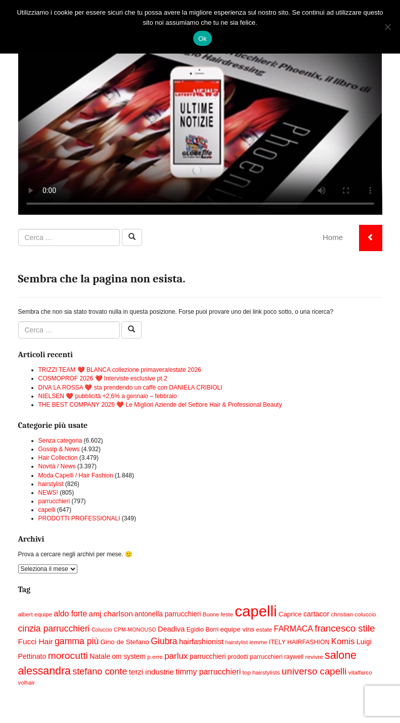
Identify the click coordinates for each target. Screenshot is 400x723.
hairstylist (51, 484)
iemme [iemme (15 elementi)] (258, 642)
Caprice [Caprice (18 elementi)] (290, 614)
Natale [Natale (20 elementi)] (100, 656)
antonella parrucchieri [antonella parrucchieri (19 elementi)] (168, 614)
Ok (202, 38)
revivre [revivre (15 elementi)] (314, 656)
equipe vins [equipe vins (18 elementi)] (237, 629)
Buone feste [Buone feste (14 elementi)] (218, 614)
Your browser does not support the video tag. (200, 112)
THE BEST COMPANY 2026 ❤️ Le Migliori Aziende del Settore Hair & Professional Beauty (160, 404)
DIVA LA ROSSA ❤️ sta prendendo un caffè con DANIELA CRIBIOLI (130, 387)
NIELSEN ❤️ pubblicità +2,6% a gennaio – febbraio (107, 396)
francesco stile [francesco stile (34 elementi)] (345, 628)
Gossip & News (59, 449)
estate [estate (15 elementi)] (264, 629)
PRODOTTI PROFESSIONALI (79, 518)
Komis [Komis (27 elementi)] (343, 641)
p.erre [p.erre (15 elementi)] (155, 656)
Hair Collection (58, 457)
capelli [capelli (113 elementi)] (256, 611)
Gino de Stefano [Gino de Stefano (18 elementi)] (125, 642)
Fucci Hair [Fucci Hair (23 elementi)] (35, 641)
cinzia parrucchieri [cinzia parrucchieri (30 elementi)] (54, 628)
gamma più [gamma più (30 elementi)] (77, 641)
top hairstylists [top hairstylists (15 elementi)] (261, 672)
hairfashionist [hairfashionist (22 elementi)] (201, 641)
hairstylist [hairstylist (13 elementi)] (236, 642)
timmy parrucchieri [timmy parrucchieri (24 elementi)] (208, 671)
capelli (47, 509)
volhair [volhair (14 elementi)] (26, 683)
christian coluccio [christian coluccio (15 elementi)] (353, 614)
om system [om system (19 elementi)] (128, 656)
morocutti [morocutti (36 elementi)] (68, 655)
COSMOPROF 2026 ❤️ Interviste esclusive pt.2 (102, 378)
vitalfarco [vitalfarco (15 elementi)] (360, 672)
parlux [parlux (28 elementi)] (176, 656)
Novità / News (57, 466)
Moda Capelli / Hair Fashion (75, 475)
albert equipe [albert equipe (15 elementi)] (35, 614)
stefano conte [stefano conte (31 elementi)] (99, 671)
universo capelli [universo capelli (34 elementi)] (314, 671)
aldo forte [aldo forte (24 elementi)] (70, 613)
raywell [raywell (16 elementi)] (293, 656)
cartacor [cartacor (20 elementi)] (316, 614)
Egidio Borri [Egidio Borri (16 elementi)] (203, 629)
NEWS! (48, 492)
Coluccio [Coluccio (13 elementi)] (102, 629)
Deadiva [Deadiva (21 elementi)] (171, 629)
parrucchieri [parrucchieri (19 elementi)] (208, 656)
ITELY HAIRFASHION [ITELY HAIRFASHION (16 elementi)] (299, 642)
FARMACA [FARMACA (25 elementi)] (293, 628)
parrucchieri (54, 501)
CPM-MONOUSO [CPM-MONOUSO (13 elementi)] (135, 629)
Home (333, 237)
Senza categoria (60, 440)
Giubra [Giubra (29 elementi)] (164, 641)
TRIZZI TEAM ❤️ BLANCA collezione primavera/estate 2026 (119, 369)
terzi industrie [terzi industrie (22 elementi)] (151, 671)
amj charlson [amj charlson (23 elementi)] (111, 613)
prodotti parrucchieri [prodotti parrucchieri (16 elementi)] (255, 656)
